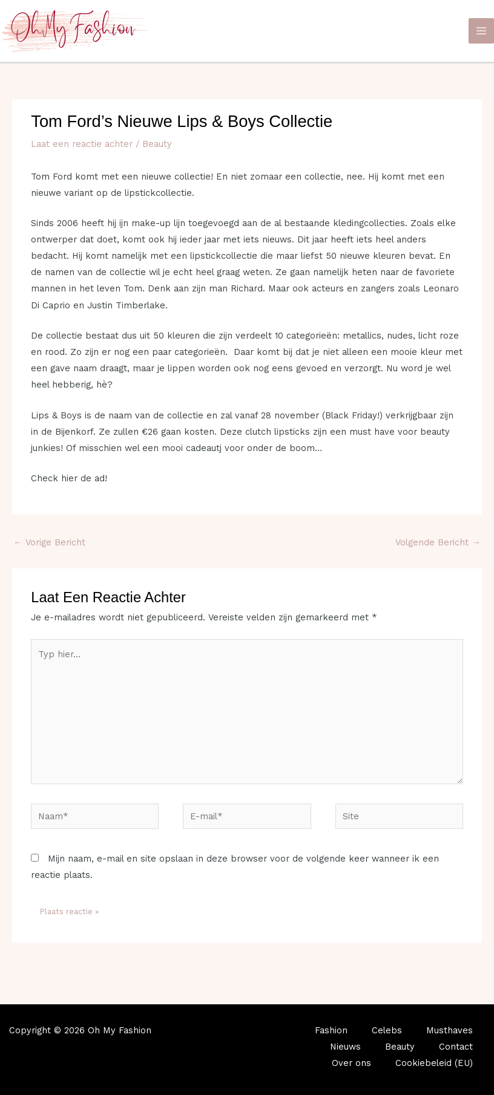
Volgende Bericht (438, 542)
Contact (456, 1046)
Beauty (157, 143)
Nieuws (345, 1046)
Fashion (331, 1030)
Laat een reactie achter (82, 143)
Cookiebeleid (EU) (434, 1063)
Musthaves (449, 1030)
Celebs (387, 1030)
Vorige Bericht (49, 542)
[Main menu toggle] (481, 31)
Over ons (351, 1063)
